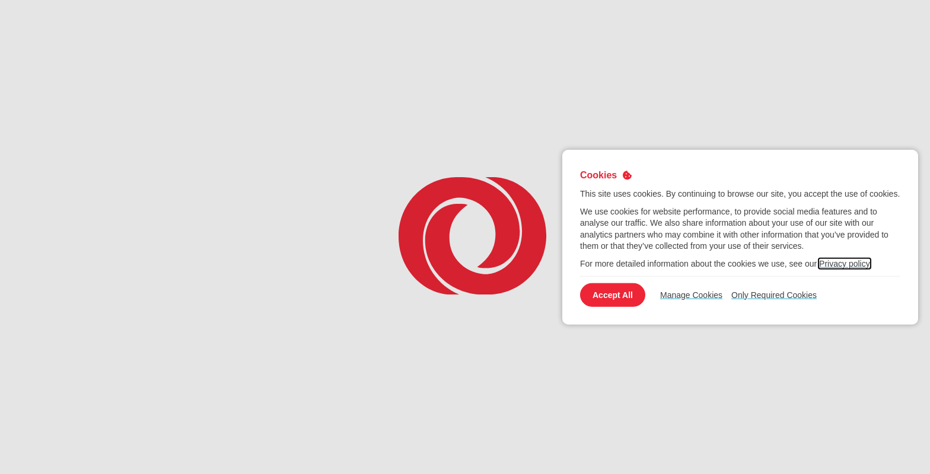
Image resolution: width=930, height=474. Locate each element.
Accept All (613, 294)
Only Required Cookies (774, 294)
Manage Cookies (691, 294)
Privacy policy (844, 263)
